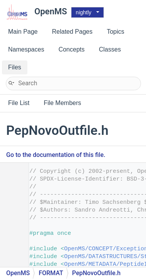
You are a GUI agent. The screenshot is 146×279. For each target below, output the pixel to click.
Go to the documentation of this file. (55, 154)
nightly (83, 12)
